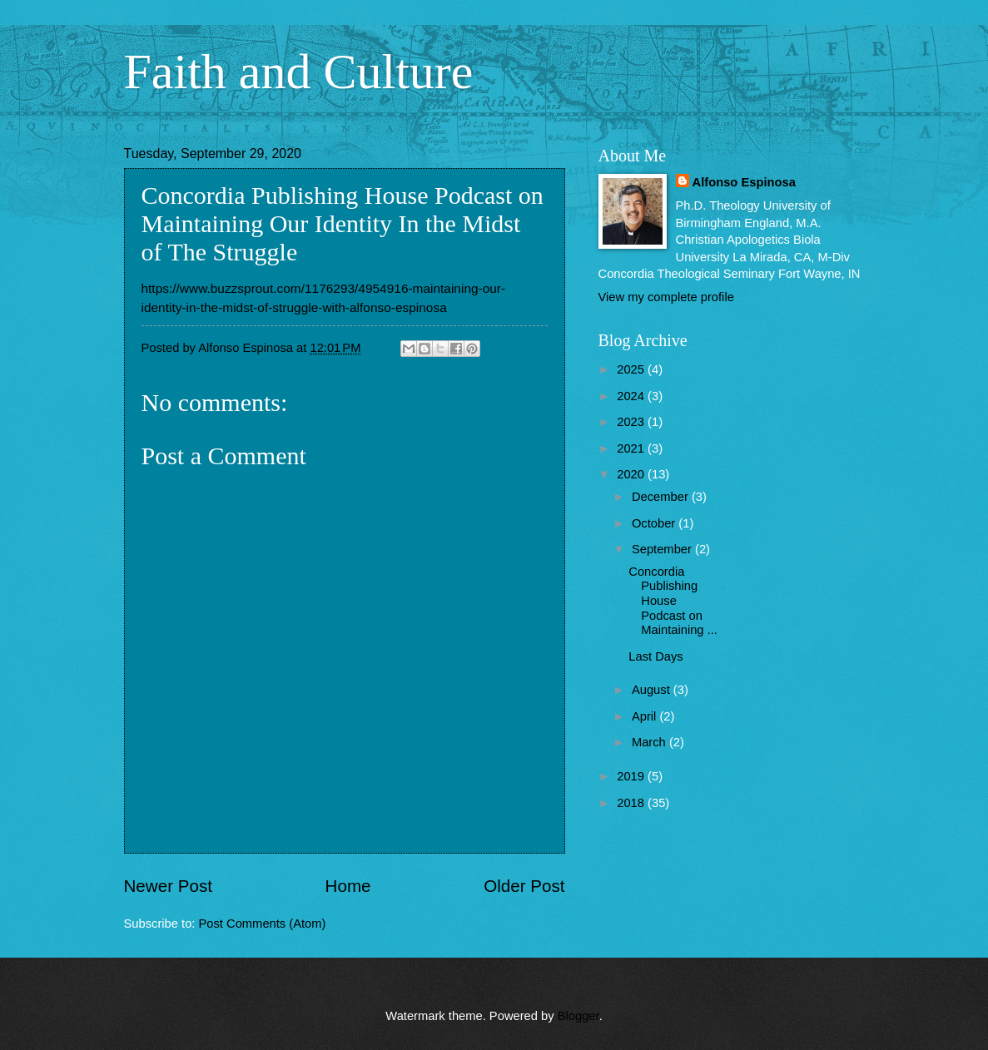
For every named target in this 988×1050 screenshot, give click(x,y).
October (655, 523)
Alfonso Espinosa (744, 182)
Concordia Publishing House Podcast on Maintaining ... (672, 601)
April (646, 716)
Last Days (655, 656)
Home (348, 885)
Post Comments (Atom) (262, 923)
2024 (632, 396)
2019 (632, 776)
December (662, 496)
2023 (632, 421)
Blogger (578, 1016)
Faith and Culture (299, 71)
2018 (632, 803)
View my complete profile (666, 297)
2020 (632, 474)
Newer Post (168, 885)
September (663, 549)
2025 (632, 369)
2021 (632, 448)
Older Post (524, 885)
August (652, 689)
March (650, 742)
